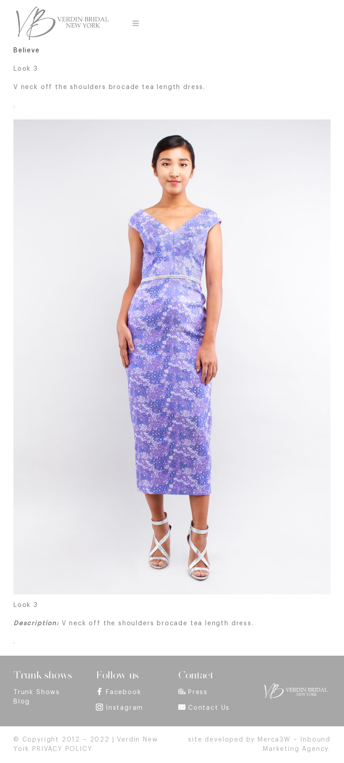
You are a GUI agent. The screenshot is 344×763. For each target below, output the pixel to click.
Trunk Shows (36, 692)
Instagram (124, 708)
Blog (21, 702)
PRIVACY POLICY (62, 749)
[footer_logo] (296, 685)
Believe (26, 50)
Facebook (124, 692)
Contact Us (209, 708)
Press (198, 692)
